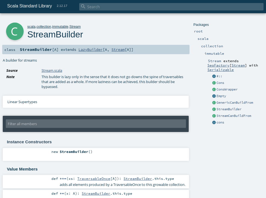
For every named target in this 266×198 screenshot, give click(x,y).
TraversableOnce (93, 178)
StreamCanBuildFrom (233, 116)
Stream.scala (52, 70)
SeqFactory (218, 65)
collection (44, 26)
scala (31, 26)
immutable (60, 26)
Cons (220, 83)
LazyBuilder (90, 49)
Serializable (220, 69)
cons (220, 122)
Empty (221, 96)
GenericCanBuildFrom (234, 103)
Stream (238, 65)
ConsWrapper (227, 89)
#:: (219, 76)
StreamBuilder (229, 109)
